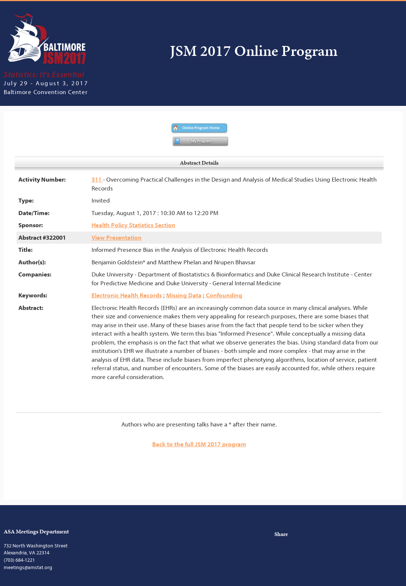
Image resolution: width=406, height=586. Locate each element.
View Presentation (117, 237)
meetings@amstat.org (28, 567)
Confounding (224, 295)
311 (97, 179)
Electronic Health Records (127, 295)
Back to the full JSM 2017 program (199, 444)
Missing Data (184, 295)
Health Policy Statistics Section (133, 225)
